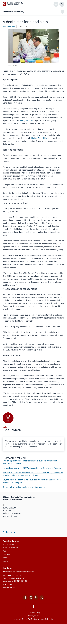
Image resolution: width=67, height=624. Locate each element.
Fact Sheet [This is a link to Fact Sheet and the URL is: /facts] (7, 554)
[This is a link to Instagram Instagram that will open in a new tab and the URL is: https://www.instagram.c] (31, 599)
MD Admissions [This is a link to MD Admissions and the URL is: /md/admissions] (8, 545)
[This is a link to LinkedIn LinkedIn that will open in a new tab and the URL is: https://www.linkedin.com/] (36, 599)
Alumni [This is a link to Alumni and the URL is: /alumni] (5, 558)
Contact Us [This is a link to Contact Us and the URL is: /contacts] (7, 532)
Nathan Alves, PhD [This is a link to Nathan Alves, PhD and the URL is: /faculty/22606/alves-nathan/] (39, 138)
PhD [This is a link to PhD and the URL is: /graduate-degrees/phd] (4, 551)
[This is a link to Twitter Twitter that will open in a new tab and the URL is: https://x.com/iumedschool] (41, 599)
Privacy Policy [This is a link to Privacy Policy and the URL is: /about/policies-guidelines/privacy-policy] (33, 616)
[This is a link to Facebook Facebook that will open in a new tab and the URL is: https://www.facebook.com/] (25, 599)
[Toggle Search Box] (61, 4)
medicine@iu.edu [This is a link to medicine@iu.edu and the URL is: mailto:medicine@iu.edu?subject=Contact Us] (9, 588)
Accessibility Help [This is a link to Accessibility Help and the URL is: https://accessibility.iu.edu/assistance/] (33, 613)
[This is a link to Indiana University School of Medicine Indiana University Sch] (13, 4)
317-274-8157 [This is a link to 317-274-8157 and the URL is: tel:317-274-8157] (8, 584)
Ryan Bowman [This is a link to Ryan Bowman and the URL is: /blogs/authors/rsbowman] (9, 26)
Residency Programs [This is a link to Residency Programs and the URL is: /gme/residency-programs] (10, 548)
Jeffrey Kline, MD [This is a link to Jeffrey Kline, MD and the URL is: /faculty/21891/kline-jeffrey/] (27, 120)
